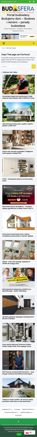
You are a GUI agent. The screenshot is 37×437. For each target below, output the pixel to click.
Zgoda (19, 434)
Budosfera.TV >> (7, 409)
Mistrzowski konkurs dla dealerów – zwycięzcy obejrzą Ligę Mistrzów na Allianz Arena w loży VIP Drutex (18, 208)
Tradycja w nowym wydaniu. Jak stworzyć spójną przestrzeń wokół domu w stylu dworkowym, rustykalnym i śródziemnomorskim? (17, 401)
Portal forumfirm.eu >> (11, 412)
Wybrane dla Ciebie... (10, 72)
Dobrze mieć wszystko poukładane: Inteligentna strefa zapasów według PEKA (17, 152)
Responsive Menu (30, 1)
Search (34, 66)
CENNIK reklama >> (26, 412)
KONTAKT (18, 415)
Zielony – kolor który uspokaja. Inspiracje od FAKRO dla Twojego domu (16, 262)
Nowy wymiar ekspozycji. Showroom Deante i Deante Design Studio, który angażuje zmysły (16, 345)
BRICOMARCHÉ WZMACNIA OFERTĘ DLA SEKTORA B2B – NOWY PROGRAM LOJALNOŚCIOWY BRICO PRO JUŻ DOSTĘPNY (18, 291)
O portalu (17, 409)
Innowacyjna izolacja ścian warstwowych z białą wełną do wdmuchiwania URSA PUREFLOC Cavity (18, 97)
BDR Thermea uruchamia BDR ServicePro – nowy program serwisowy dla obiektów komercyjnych (18, 373)
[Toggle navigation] (3, 43)
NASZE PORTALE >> (28, 409)
